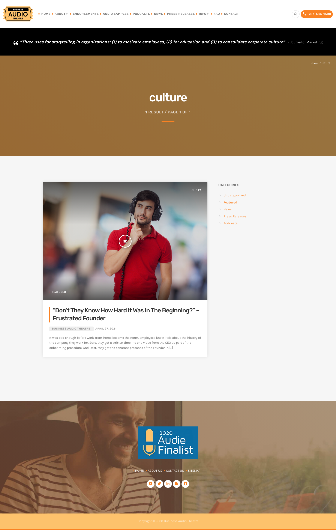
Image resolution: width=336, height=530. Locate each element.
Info (202, 14)
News (158, 14)
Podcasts (141, 14)
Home (46, 14)
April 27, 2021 (106, 328)
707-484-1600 (316, 14)
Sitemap (194, 471)
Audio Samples (116, 14)
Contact (231, 14)
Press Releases (181, 14)
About (60, 14)
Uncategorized (235, 195)
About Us (155, 471)
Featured (59, 292)
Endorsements (86, 14)
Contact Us (175, 471)
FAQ (217, 14)
